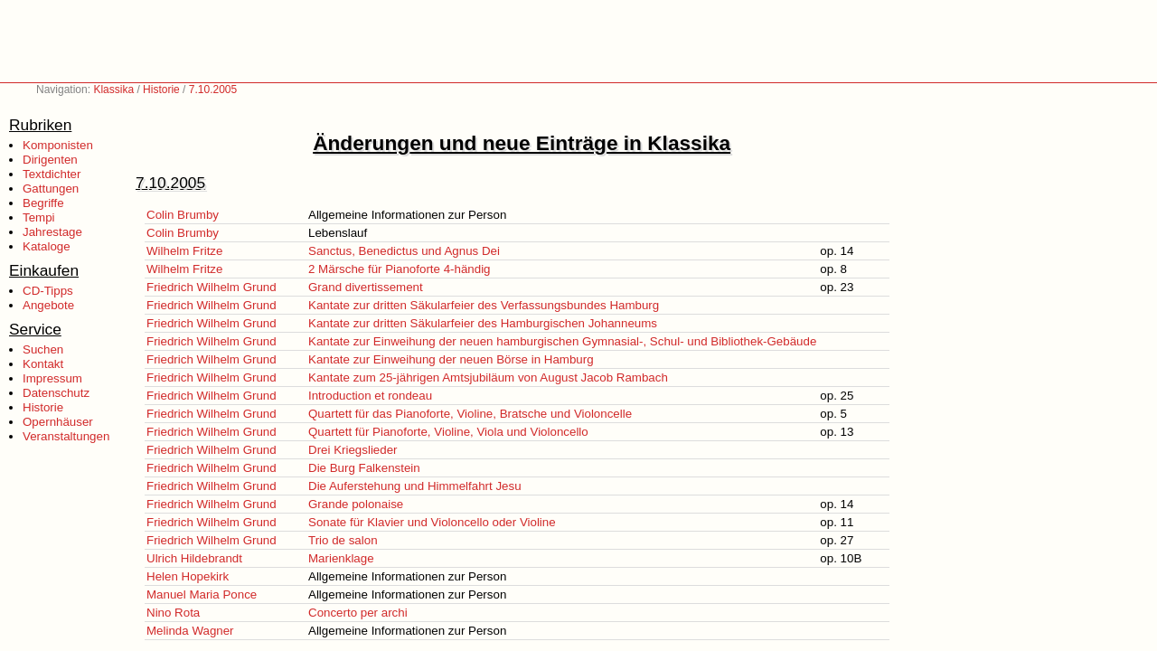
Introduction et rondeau (370, 395)
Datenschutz (56, 393)
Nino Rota (173, 612)
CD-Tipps (48, 290)
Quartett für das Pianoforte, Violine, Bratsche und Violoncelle (470, 413)
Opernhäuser (58, 422)
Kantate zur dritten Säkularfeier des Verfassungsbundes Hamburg (483, 305)
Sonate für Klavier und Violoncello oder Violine (432, 522)
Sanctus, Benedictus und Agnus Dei (404, 251)
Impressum (52, 378)
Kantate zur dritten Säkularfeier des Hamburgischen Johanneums (482, 323)
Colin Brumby (182, 215)
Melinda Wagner (190, 630)
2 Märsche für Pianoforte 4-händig (399, 269)
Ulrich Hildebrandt (194, 558)
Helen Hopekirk (187, 576)
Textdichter (51, 174)
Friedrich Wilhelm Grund (211, 287)
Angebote (48, 305)
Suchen (43, 349)
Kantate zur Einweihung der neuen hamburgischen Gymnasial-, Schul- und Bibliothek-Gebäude (562, 341)
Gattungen (51, 188)
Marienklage (341, 558)
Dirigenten (50, 159)
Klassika (113, 89)
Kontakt (43, 364)
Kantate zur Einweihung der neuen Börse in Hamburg (451, 359)
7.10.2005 (213, 89)
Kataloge (47, 246)
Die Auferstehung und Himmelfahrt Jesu (415, 486)
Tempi (39, 217)
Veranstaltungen (66, 436)
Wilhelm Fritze (184, 251)
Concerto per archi (358, 612)
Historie (161, 89)
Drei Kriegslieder (353, 450)
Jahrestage (52, 232)
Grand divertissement (365, 287)
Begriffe (43, 203)
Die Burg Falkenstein (364, 468)
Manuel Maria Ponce (201, 594)
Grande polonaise (355, 504)
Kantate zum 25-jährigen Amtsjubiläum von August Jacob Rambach (488, 377)
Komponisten (58, 145)
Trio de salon (343, 540)
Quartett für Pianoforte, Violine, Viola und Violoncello (448, 432)
